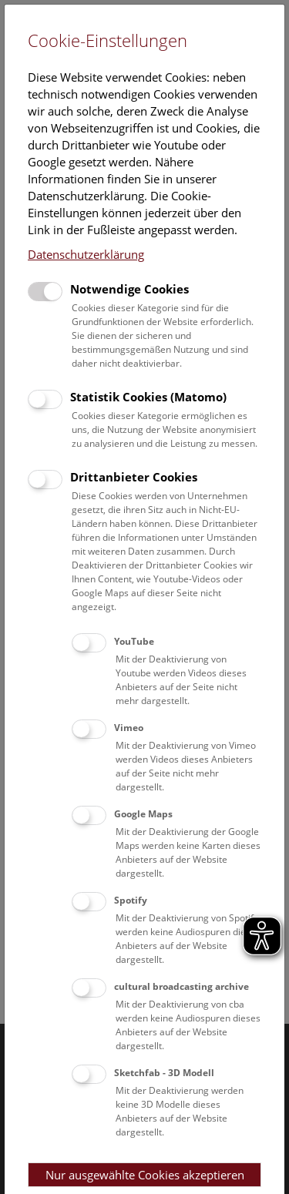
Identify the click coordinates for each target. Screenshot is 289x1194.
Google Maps (143, 813)
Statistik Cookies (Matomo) (148, 396)
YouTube (134, 641)
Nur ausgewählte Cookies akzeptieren (144, 1174)
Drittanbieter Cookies (133, 477)
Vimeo (128, 727)
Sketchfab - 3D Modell (164, 1072)
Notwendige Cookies (129, 289)
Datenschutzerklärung (86, 254)
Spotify (130, 900)
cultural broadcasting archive (181, 986)
